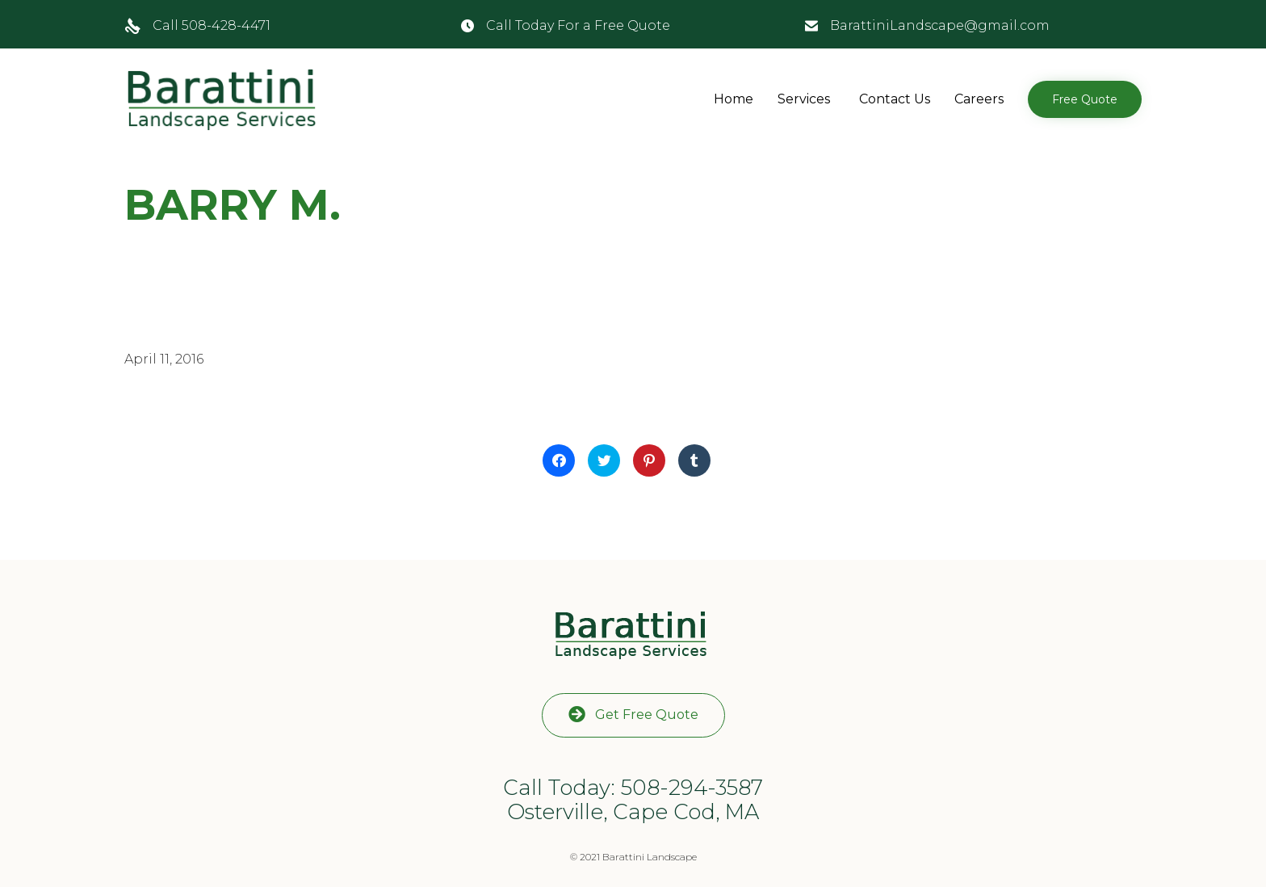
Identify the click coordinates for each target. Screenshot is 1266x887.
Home (733, 99)
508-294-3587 (692, 788)
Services (804, 99)
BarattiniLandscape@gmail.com (940, 25)
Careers (979, 99)
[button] (1085, 99)
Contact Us (894, 99)
